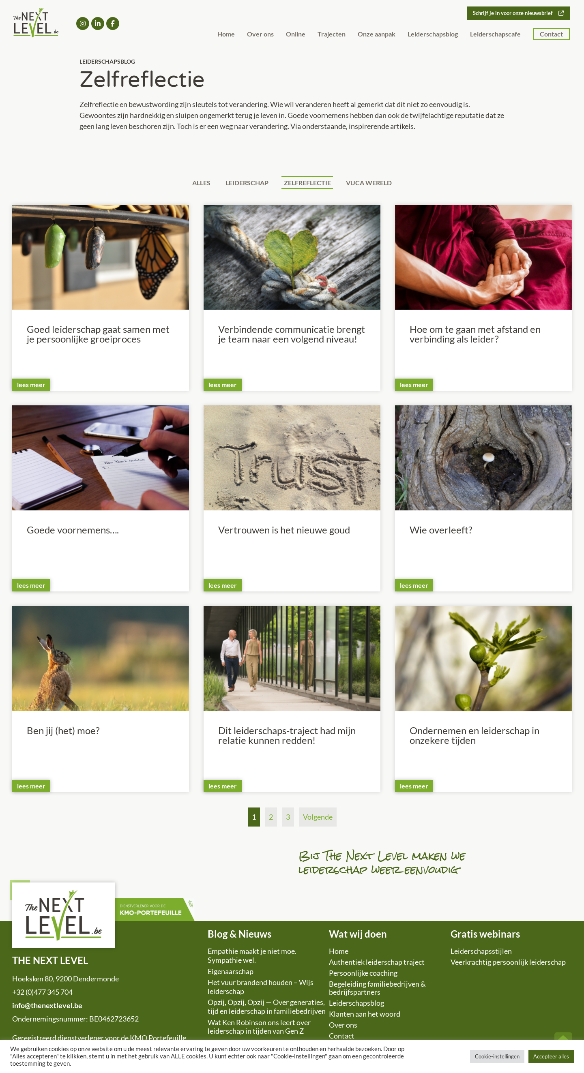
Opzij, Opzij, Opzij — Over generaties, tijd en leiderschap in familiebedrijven (267, 1008)
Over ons (260, 34)
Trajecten (332, 34)
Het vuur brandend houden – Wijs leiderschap (260, 988)
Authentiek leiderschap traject (377, 963)
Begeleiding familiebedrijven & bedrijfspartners (377, 989)
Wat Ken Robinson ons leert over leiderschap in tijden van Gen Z (259, 1028)
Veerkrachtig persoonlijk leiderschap (508, 963)
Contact (551, 34)
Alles (196, 183)
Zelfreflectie (309, 183)
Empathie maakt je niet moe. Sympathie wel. (252, 957)
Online (295, 34)
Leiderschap (245, 183)
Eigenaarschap (230, 972)
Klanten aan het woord (364, 1015)
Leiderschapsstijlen (481, 952)
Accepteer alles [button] (551, 1056)
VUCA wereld (375, 183)
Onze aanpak (376, 34)
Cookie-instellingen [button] (497, 1056)
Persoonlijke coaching (363, 974)
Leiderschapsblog (433, 34)
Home (226, 34)
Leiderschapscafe (495, 34)
